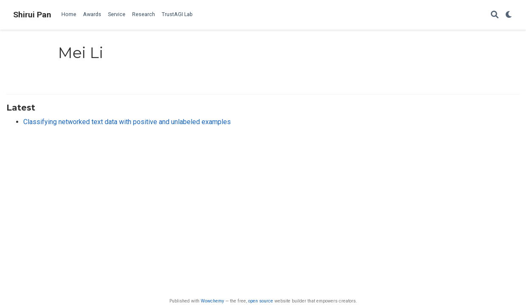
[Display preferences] (509, 15)
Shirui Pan (32, 14)
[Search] (494, 15)
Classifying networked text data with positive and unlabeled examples (127, 122)
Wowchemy (212, 301)
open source (260, 301)
